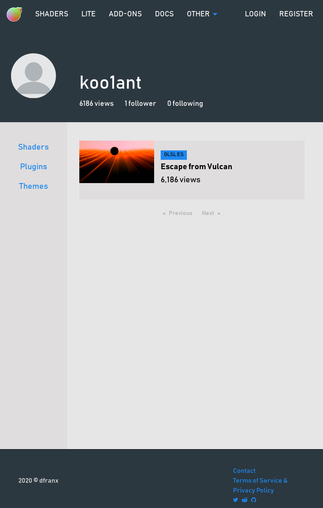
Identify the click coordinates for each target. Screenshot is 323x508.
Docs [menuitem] (164, 14)
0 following (185, 103)
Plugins (33, 167)
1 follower (140, 103)
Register (296, 14)
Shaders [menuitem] (51, 14)
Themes (33, 186)
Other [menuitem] (198, 14)
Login (255, 14)
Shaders (33, 147)
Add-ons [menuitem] (125, 14)
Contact (244, 471)
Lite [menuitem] (88, 14)
